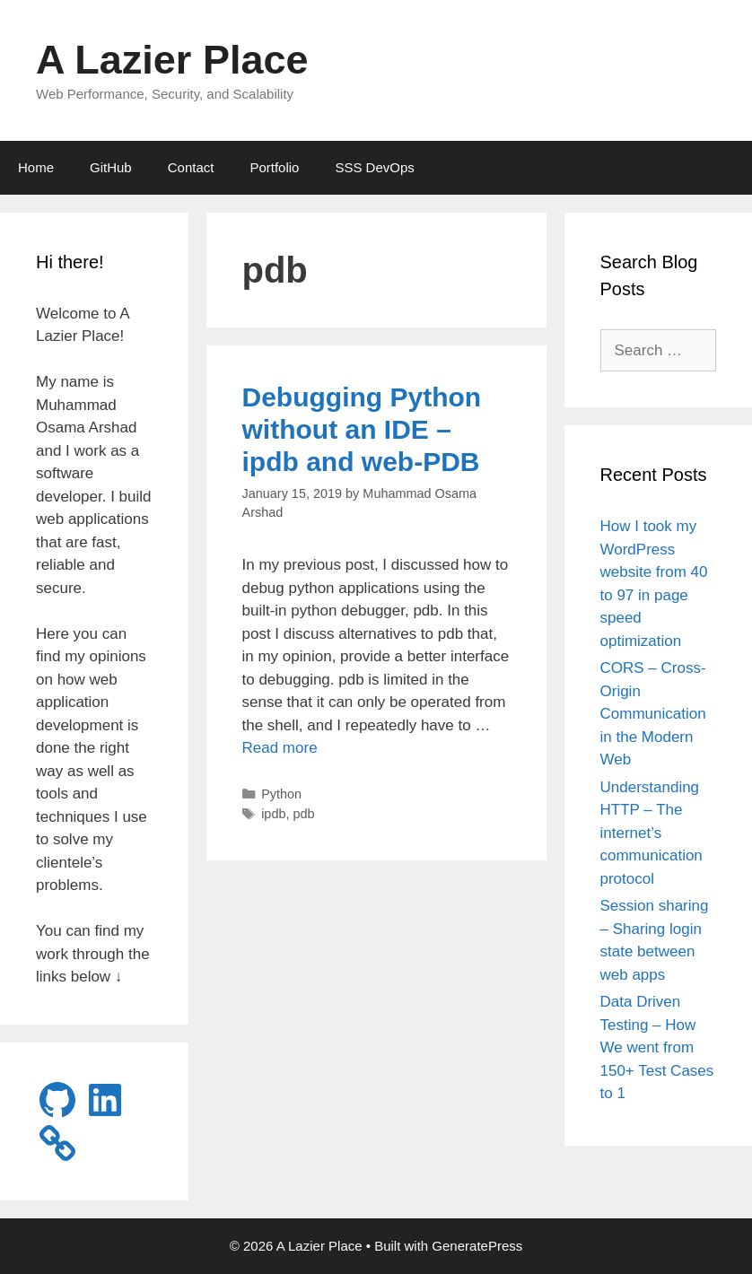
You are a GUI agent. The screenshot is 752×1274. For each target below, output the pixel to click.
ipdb (273, 814)
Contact (191, 167)
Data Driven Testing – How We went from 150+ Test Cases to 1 (657, 1047)
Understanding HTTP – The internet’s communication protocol (651, 833)
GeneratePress (477, 1245)
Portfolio (274, 167)
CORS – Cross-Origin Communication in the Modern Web (653, 713)
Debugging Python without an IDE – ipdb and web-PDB (362, 429)
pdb (303, 814)
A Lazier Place (172, 60)
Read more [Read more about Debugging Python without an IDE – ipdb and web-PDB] (280, 747)
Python (281, 794)
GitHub (111, 167)
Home (36, 167)
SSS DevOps (374, 167)
